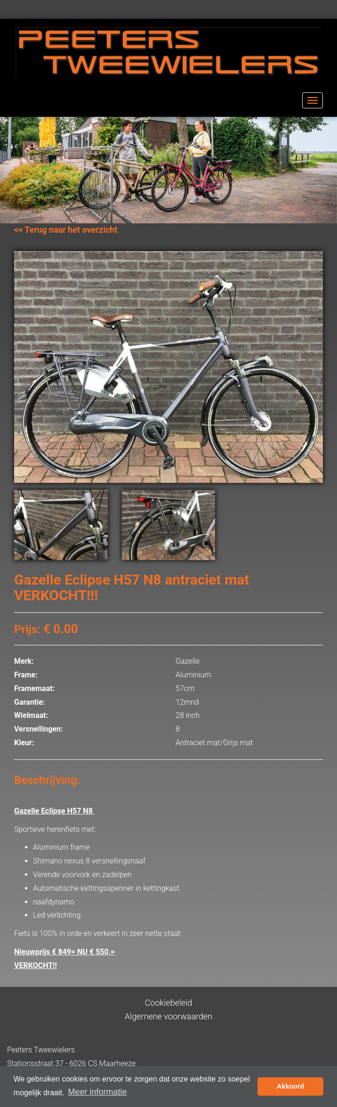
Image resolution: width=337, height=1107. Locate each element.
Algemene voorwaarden (168, 1016)
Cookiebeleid (169, 1003)
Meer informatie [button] (97, 1092)
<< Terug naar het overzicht (65, 230)
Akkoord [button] (290, 1086)
